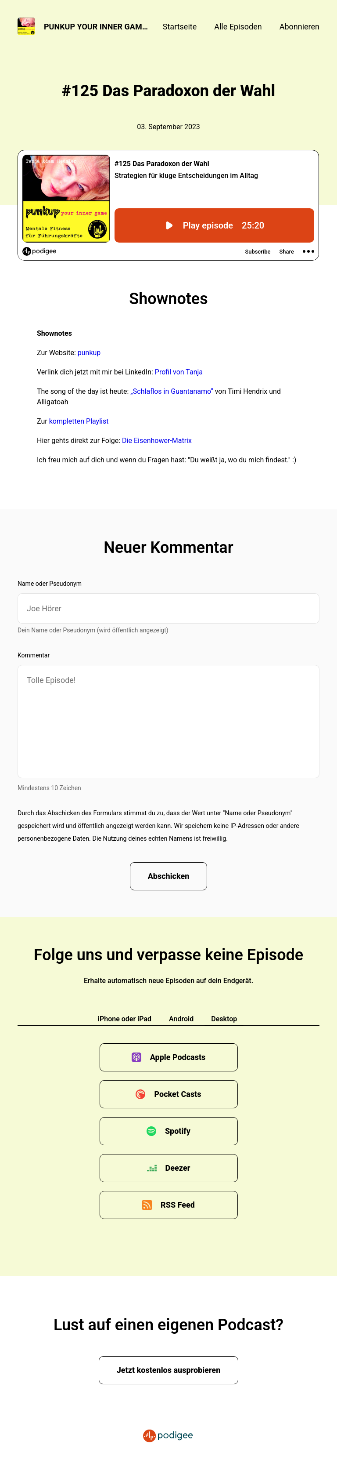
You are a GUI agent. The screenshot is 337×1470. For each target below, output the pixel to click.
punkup (89, 352)
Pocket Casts (177, 1094)
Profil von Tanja (179, 372)
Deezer (177, 1167)
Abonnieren (299, 26)
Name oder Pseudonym (50, 583)
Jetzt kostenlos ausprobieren (169, 1370)
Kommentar (34, 655)
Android (181, 1019)
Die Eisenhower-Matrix (156, 440)
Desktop (224, 1019)
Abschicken (169, 876)
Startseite (180, 26)
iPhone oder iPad (124, 1019)
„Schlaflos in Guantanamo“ (171, 391)
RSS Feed (178, 1204)
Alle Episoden (238, 26)
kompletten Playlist (79, 421)
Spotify (177, 1131)
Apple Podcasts (178, 1057)
